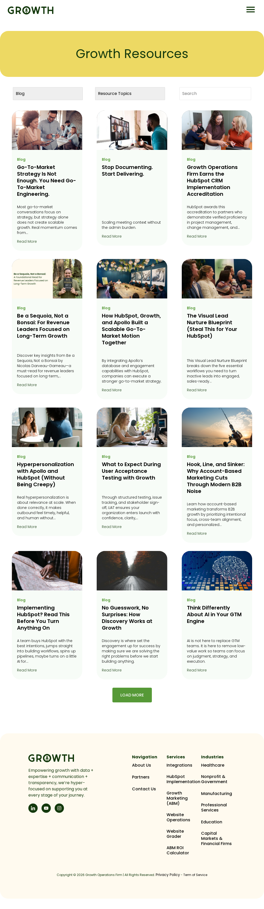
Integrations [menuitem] (179, 765)
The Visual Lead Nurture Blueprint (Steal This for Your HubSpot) (212, 325)
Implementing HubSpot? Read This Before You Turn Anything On (43, 617)
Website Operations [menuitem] (178, 817)
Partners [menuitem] (141, 777)
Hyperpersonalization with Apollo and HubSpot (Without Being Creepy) (45, 474)
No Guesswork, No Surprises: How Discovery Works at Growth (127, 617)
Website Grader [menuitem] (175, 834)
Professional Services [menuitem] (214, 807)
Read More (27, 241)
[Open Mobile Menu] (250, 10)
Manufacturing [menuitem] (216, 793)
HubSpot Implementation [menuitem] (183, 779)
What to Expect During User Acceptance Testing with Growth (131, 471)
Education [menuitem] (211, 822)
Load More (132, 695)
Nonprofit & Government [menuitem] (214, 779)
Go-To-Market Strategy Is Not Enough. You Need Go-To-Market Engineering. (46, 181)
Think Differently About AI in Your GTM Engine (214, 614)
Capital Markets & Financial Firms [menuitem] (216, 838)
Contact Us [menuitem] (144, 789)
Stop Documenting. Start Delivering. (127, 170)
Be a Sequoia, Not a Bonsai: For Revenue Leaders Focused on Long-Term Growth (43, 325)
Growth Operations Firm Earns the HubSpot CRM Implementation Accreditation (212, 181)
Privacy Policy (168, 874)
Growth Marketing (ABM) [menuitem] (177, 798)
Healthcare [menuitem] (212, 765)
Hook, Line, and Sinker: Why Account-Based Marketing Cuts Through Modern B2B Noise (216, 478)
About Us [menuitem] (141, 765)
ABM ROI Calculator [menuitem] (178, 850)
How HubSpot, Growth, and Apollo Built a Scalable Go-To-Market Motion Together (131, 329)
